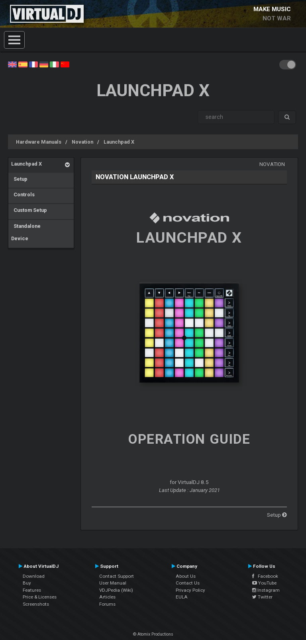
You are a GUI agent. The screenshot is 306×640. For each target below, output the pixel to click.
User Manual (112, 583)
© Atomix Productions (153, 634)
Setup (19, 179)
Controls (23, 195)
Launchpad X (119, 142)
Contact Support (116, 576)
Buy (27, 583)
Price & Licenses (40, 597)
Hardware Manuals (38, 142)
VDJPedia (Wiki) (116, 590)
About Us (186, 576)
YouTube (264, 583)
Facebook (265, 576)
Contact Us (188, 583)
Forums (107, 604)
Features (32, 590)
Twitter (262, 597)
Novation (82, 142)
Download (34, 576)
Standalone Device (26, 232)
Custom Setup (29, 210)
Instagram (266, 590)
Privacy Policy (190, 590)
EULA (182, 597)
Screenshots (36, 604)
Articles (107, 597)
